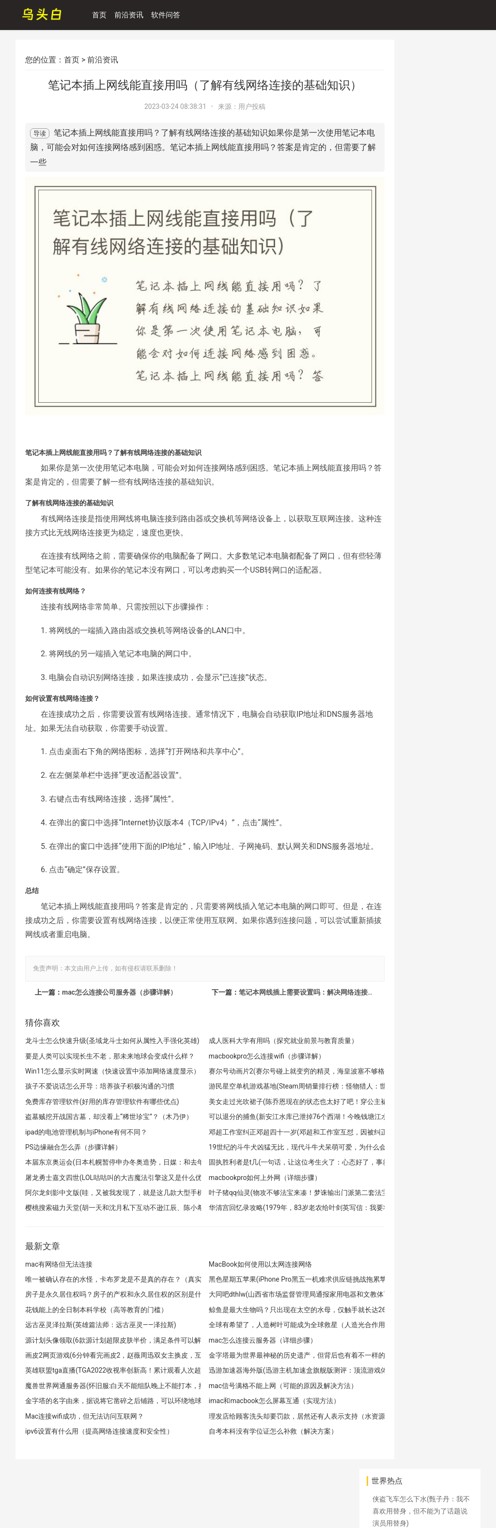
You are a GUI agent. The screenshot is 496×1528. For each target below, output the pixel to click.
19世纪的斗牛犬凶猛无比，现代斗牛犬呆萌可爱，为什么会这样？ (263, 1146)
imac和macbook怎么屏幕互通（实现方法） (252, 1399)
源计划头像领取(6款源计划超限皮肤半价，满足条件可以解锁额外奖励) (102, 1338)
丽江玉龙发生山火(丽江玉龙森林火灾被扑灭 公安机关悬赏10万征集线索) (421, 165)
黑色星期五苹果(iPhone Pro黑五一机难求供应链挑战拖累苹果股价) (263, 1278)
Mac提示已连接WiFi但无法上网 (419, 1226)
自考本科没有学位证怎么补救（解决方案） (250, 1430)
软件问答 (170, 15)
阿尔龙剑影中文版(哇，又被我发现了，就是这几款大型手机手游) (102, 1191)
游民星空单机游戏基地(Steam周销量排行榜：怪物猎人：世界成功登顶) (263, 1085)
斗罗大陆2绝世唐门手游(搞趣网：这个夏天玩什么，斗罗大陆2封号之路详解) (421, 1109)
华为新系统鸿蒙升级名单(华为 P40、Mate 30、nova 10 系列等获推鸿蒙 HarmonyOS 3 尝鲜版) (420, 123)
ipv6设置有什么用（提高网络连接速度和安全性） (99, 1430)
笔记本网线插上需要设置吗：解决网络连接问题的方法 (297, 991)
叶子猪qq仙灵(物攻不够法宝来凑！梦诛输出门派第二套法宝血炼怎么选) (263, 1191)
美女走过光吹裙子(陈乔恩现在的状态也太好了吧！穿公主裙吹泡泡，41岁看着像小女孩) (263, 1100)
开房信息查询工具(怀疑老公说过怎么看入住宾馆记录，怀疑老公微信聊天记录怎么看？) (421, 943)
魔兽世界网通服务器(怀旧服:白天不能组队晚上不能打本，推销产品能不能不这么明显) (102, 1384)
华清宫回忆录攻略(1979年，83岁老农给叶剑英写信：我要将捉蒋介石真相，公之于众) (263, 1206)
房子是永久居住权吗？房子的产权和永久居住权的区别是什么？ (102, 1293)
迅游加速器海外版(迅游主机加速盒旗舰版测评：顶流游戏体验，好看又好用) (263, 1369)
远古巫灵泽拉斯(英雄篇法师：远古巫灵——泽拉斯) (100, 1323)
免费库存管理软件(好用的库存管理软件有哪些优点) (102, 1100)
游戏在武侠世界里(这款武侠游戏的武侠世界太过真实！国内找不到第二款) (421, 464)
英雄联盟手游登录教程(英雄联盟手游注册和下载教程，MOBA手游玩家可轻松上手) (422, 761)
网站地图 (29, 1490)
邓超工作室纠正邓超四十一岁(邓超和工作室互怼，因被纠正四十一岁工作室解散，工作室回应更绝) (263, 1130)
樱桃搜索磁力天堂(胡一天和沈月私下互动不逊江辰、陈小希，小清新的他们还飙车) (102, 1206)
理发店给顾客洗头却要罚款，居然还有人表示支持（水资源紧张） (263, 1414)
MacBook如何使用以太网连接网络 (238, 1262)
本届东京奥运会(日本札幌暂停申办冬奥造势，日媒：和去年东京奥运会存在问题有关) (102, 1161)
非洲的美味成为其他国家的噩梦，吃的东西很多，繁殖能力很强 (419, 1068)
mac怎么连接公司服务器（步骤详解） (119, 991)
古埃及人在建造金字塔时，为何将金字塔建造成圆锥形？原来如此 (419, 423)
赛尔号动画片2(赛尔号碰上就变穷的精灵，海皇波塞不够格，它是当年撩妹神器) (263, 1070)
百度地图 (64, 1490)
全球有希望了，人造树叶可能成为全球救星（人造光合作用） (263, 1323)
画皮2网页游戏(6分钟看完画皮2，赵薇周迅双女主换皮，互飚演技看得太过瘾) (102, 1354)
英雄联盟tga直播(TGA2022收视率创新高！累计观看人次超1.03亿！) (102, 1369)
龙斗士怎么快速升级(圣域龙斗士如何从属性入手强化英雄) (102, 1039)
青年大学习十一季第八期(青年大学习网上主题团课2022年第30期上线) (421, 802)
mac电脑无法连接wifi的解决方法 (421, 323)
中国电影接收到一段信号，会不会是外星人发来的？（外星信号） (419, 902)
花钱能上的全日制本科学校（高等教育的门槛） (96, 1308)
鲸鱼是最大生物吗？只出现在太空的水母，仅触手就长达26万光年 (263, 1308)
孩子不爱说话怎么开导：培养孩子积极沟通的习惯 (99, 1085)
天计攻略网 (51, 1505)
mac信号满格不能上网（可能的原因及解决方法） (260, 1384)
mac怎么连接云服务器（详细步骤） (240, 1338)
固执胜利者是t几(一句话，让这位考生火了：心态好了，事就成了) (263, 1161)
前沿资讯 (133, 15)
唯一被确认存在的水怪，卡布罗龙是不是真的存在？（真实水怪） (102, 1278)
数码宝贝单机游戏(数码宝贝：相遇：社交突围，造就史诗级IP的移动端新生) (421, 593)
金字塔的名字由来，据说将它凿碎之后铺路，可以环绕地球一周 (102, 1399)
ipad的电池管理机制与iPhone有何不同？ (86, 1130)
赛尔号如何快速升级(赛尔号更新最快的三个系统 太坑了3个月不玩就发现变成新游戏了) (422, 1026)
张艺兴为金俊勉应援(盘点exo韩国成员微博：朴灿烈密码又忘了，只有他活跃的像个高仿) (419, 293)
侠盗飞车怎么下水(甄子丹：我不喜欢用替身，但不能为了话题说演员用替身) (421, 82)
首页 (104, 15)
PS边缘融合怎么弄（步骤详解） (73, 1146)
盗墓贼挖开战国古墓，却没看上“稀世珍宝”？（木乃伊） (102, 1115)
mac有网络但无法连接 (59, 1262)
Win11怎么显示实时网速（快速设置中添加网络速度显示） (102, 1070)
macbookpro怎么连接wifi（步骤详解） (244, 1054)
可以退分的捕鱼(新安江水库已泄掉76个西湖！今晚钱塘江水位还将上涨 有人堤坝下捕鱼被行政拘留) (263, 1115)
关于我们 (101, 1490)
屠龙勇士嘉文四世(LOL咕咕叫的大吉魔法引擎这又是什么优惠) (102, 1176)
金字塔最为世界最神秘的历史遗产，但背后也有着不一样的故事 (263, 1354)
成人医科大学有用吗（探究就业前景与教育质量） (261, 1039)
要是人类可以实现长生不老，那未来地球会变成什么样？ (102, 1054)
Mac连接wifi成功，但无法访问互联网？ (84, 1414)
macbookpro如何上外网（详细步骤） (242, 1176)
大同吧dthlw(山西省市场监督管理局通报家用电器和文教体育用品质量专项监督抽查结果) (263, 1293)
